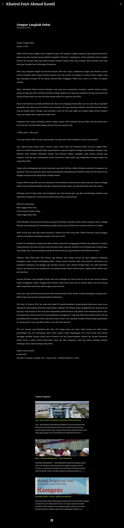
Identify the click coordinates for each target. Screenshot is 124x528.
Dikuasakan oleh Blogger (62, 520)
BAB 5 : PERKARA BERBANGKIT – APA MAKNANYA (53, 458)
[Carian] (58, 4)
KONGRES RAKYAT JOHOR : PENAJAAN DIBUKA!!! (53, 496)
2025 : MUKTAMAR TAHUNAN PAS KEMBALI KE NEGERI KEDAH (58, 420)
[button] (18, 32)
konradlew (67, 525)
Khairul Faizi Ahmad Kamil (30, 4)
